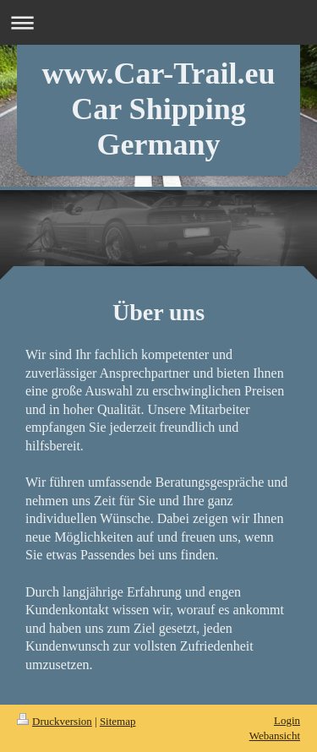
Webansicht (274, 735)
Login (287, 720)
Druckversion (54, 721)
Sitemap (118, 721)
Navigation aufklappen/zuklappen (158, 22)
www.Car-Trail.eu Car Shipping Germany (159, 109)
